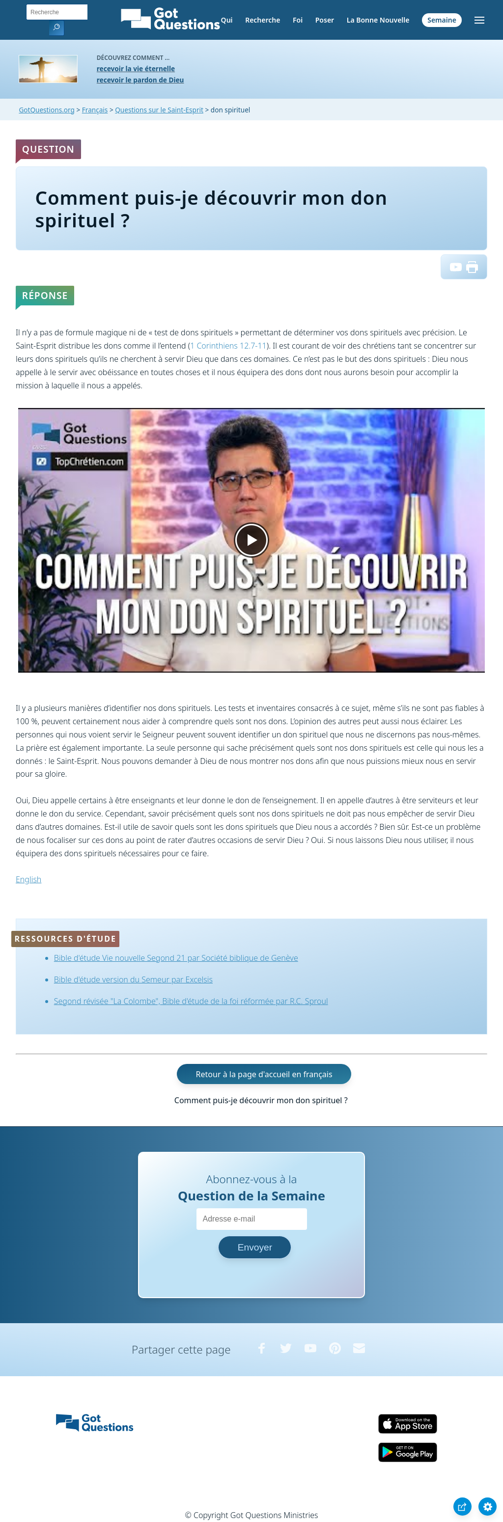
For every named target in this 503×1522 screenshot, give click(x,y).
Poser (324, 20)
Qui (227, 20)
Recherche (262, 20)
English (28, 879)
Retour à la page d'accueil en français (264, 1074)
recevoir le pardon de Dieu (140, 79)
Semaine (441, 20)
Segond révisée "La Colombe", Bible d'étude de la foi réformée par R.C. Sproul (191, 1001)
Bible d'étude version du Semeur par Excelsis (133, 979)
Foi (298, 20)
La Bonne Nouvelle (378, 20)
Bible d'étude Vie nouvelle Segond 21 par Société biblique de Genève (176, 957)
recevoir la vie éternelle (136, 68)
